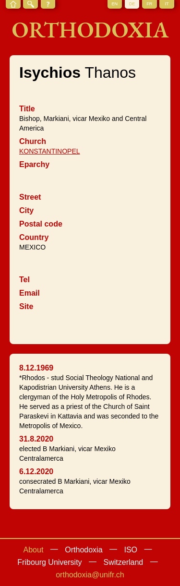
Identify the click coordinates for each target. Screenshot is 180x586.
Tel (24, 279)
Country (33, 237)
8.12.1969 (36, 368)
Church (32, 141)
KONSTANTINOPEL (49, 151)
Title (27, 109)
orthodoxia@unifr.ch (90, 575)
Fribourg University (49, 562)
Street (30, 197)
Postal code (40, 224)
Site (26, 306)
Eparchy (34, 164)
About (34, 550)
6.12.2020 (36, 471)
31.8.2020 (36, 439)
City (26, 210)
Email (29, 293)
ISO (130, 550)
